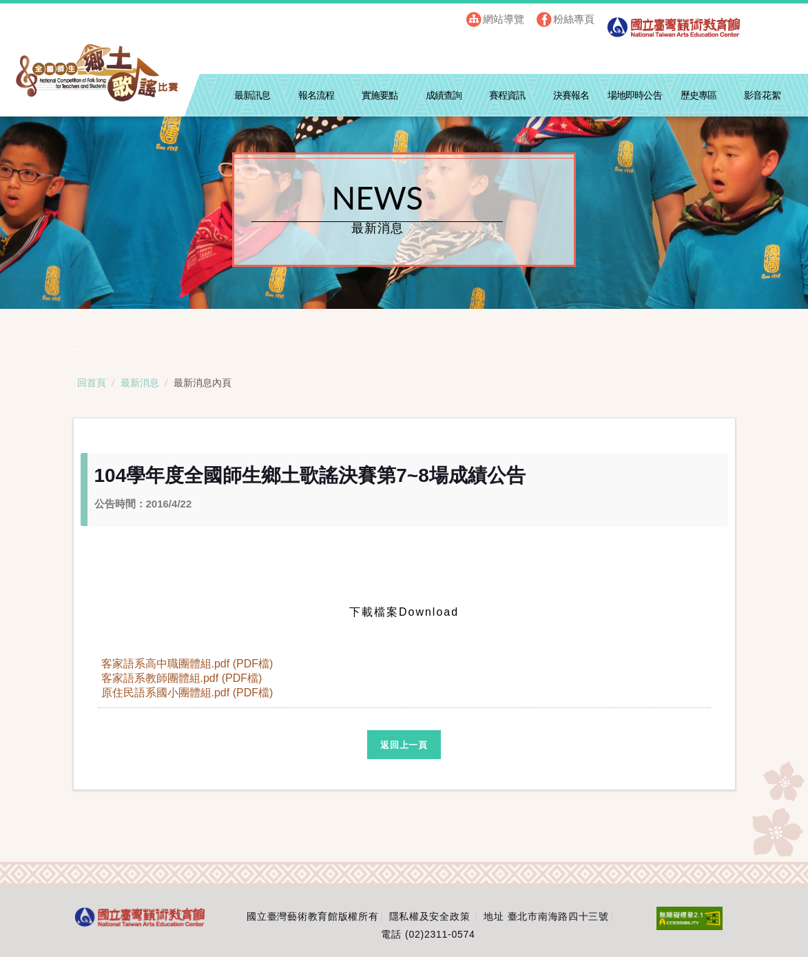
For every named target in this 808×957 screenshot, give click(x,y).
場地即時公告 (635, 95)
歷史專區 (698, 95)
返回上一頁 (404, 745)
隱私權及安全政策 (429, 916)
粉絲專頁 (573, 19)
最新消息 (140, 382)
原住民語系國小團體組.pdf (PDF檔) (188, 692)
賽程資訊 (507, 95)
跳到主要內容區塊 (36, 14)
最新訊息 (252, 95)
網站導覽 (503, 19)
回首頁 (91, 382)
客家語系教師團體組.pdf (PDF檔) (183, 678)
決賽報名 (571, 95)
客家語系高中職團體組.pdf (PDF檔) (188, 663)
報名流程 (316, 95)
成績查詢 (444, 95)
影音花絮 (762, 95)
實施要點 (379, 95)
